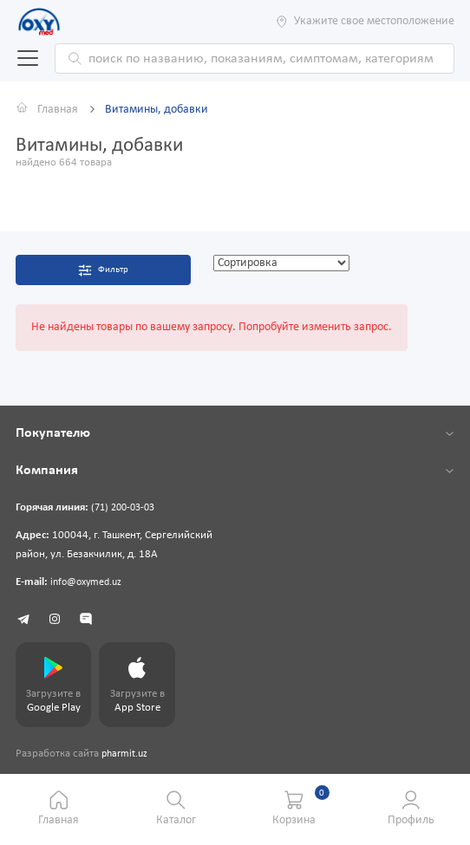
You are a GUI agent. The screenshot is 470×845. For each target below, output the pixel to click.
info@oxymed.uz (89, 583)
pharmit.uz (126, 756)
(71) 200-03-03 (126, 509)
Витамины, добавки (156, 109)
